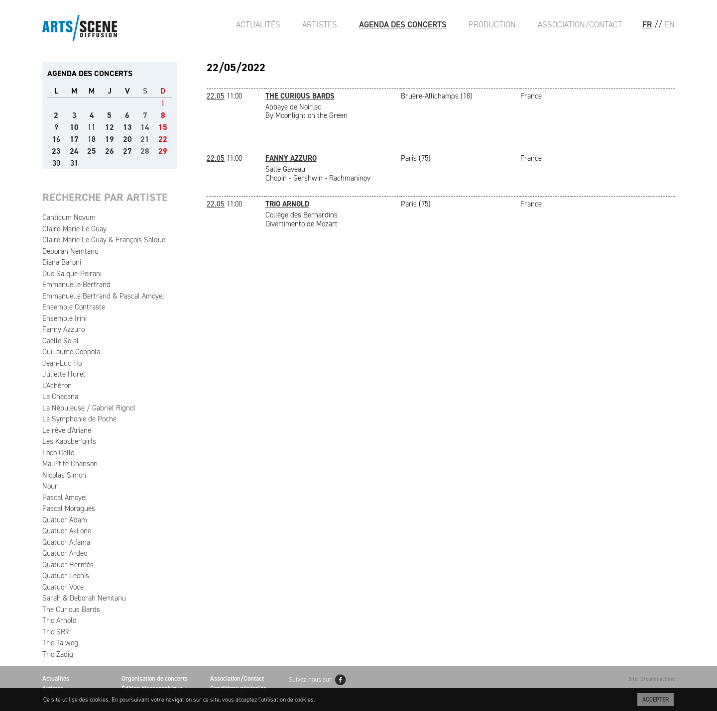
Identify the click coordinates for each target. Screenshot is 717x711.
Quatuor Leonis (65, 576)
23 (56, 151)
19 (109, 139)
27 (127, 151)
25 (91, 151)
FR (647, 24)
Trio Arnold (59, 620)
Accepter (655, 700)
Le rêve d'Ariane (66, 430)
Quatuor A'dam (64, 520)
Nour (50, 486)
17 (74, 139)
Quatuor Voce (63, 587)
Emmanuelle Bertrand (76, 285)
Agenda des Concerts (403, 24)
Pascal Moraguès (68, 508)
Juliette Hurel (63, 374)
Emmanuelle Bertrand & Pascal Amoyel (103, 296)
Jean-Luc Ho (62, 363)
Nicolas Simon (64, 475)
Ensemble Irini (64, 318)
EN (670, 24)
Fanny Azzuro (63, 329)
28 (144, 151)
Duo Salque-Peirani (72, 274)
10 (74, 127)
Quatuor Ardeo (64, 553)
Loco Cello (58, 453)
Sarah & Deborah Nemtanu (84, 598)
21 (144, 139)
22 (162, 139)
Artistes (319, 24)
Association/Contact (580, 24)
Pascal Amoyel (64, 498)
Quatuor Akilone (66, 531)
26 (109, 151)
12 (109, 127)
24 (74, 151)
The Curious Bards (71, 609)
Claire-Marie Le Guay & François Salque (103, 240)
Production (492, 24)
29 (162, 151)
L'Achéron (57, 386)
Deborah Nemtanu (70, 251)
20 (127, 139)
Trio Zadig (57, 654)
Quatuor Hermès (68, 565)
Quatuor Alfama (66, 542)
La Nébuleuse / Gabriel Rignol (88, 408)
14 (144, 127)
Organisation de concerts (154, 678)
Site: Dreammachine (651, 679)
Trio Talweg (60, 643)
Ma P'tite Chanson (70, 464)
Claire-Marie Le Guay (74, 229)
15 (162, 127)
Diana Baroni (61, 262)
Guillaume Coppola (71, 352)
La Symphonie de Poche (79, 419)
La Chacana (60, 397)
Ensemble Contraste (73, 307)
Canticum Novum (69, 217)
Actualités (258, 24)
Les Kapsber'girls (69, 441)
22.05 (216, 96)
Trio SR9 (55, 632)
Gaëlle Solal (60, 341)
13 (127, 127)
